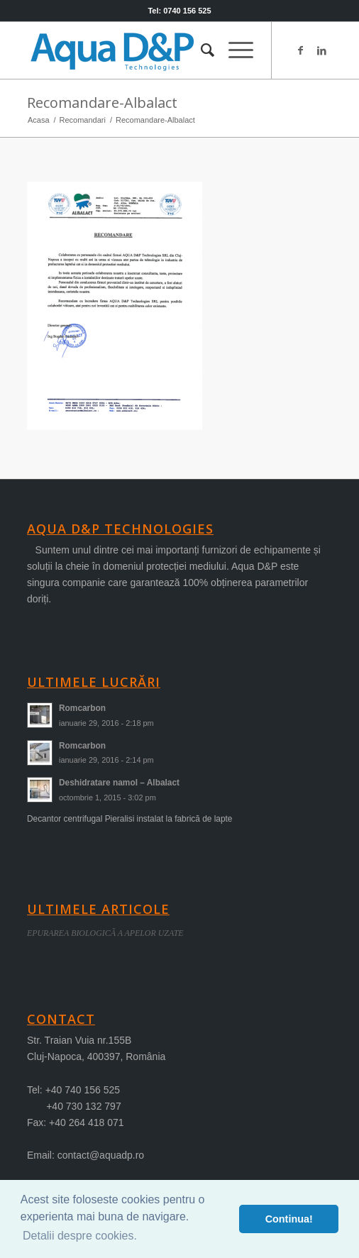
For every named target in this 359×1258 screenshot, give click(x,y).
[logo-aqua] (149, 50)
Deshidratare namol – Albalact (119, 783)
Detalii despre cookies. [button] (80, 1236)
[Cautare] (200, 50)
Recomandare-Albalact (102, 102)
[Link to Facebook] (300, 50)
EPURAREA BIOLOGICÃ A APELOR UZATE (105, 933)
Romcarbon (82, 708)
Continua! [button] (289, 1219)
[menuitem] (200, 50)
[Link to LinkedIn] (321, 50)
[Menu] (233, 50)
